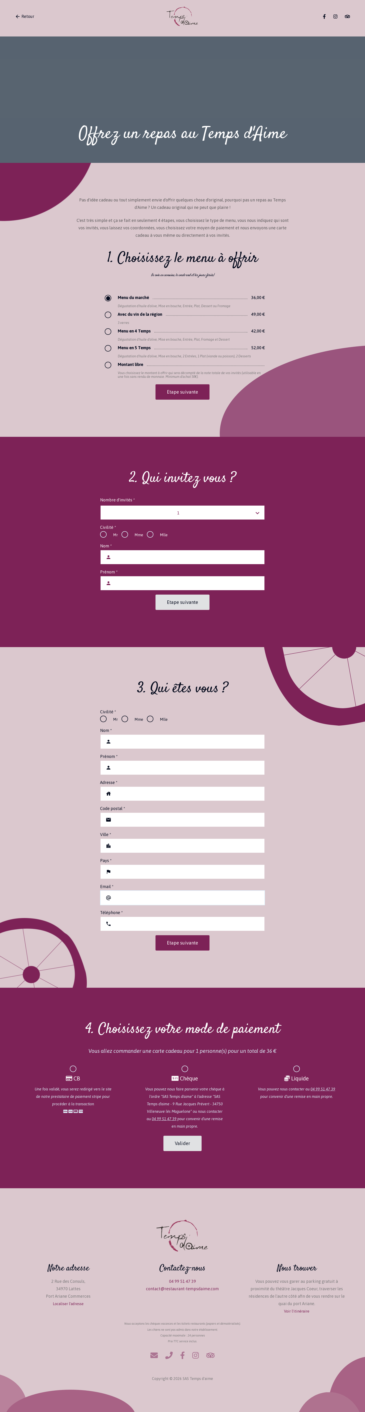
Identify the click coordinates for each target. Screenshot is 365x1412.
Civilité (108, 527)
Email (106, 886)
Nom (106, 545)
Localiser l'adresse (68, 1304)
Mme (139, 535)
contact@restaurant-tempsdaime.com (182, 1288)
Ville (105, 834)
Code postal (112, 808)
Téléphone (111, 912)
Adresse (108, 782)
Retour (24, 16)
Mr (115, 535)
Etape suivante (182, 392)
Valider (182, 1143)
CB (73, 1078)
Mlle (164, 535)
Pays (106, 860)
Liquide (296, 1078)
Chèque (185, 1078)
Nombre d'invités (117, 499)
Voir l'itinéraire (296, 1311)
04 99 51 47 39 (164, 1119)
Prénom (109, 571)
